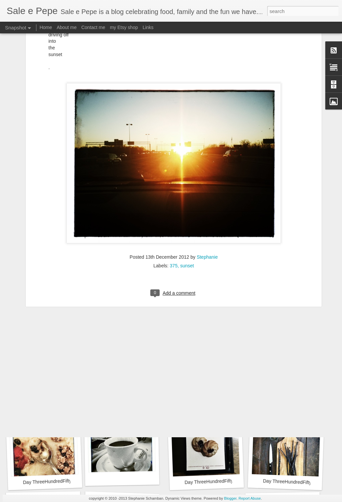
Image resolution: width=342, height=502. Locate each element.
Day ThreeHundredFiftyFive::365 (135, 391)
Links (148, 27)
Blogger (230, 498)
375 (173, 205)
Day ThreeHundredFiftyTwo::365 (57, 481)
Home (45, 27)
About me (67, 27)
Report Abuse (249, 498)
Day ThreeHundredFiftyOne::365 (218, 481)
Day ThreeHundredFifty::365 (292, 482)
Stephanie (207, 196)
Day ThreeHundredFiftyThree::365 (298, 388)
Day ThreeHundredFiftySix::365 (55, 390)
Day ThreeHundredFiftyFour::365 (216, 388)
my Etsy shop (124, 27)
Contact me (93, 27)
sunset (187, 205)
